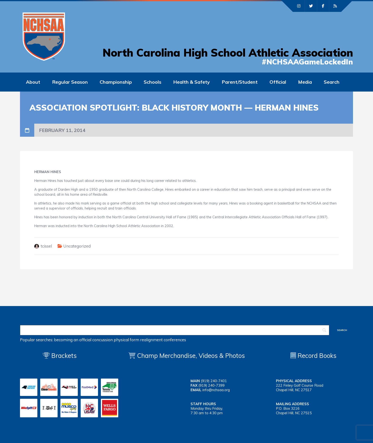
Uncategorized (77, 245)
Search (331, 82)
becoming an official (72, 339)
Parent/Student (240, 82)
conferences (175, 339)
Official (278, 82)
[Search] (174, 330)
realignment (151, 339)
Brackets (60, 356)
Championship (116, 82)
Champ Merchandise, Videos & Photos (191, 356)
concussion (102, 339)
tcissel (46, 245)
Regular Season (70, 82)
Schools (152, 82)
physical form (126, 339)
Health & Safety (191, 82)
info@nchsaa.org (216, 390)
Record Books (313, 356)
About (33, 82)
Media (305, 82)
